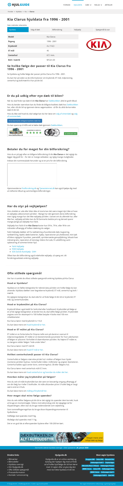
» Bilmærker (12, 459)
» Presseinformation (16, 472)
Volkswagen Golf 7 (97, 463)
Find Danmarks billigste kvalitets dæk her (25, 121)
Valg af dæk (36, 29)
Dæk (88, 5)
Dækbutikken (54, 101)
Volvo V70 (96, 469)
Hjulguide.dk (13, 484)
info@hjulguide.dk (24, 484)
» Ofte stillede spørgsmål (18, 469)
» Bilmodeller (13, 462)
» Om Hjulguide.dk (15, 467)
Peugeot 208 (90, 459)
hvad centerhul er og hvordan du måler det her (47, 372)
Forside (66, 5)
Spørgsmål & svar (103, 29)
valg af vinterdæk (63, 113)
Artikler (108, 5)
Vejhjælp (78, 29)
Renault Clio (109, 459)
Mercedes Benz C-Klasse (90, 466)
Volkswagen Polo (108, 469)
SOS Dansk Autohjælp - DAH (24, 251)
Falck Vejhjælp (18, 246)
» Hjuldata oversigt (15, 464)
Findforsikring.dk (29, 188)
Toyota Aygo (109, 463)
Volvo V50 (100, 459)
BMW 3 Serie (87, 469)
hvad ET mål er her (35, 350)
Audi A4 (111, 475)
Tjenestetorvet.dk (47, 188)
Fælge (98, 5)
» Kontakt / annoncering (17, 475)
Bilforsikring (57, 29)
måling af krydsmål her (37, 391)
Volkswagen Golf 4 (100, 475)
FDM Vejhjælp (18, 249)
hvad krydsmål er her (36, 324)
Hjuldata (78, 5)
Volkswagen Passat (107, 466)
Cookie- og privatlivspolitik (39, 484)
